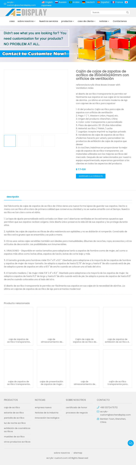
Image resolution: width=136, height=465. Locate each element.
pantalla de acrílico (14, 417)
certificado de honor (76, 407)
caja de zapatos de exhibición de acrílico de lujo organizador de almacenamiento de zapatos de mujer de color (117, 340)
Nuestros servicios (48, 21)
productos (66, 21)
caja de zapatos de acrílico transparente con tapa (18, 340)
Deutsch (90, 2)
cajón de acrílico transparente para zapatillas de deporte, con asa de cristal (117, 383)
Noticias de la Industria (46, 412)
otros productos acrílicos (17, 441)
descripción (13, 196)
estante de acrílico (14, 412)
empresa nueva (43, 407)
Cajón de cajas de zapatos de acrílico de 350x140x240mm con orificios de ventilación (84, 340)
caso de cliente (86, 21)
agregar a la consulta (91, 176)
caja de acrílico (42, 53)
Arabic (76, 2)
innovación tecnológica (47, 417)
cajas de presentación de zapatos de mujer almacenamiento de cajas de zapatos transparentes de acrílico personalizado (51, 383)
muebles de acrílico (14, 436)
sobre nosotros (26, 21)
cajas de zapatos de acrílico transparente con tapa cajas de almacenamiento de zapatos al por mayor (18, 383)
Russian (63, 2)
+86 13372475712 (109, 407)
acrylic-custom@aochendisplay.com (21, 4)
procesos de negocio (77, 412)
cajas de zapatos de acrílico (69, 53)
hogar (10, 53)
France (119, 2)
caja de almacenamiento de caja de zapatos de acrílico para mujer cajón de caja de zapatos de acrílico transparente (52, 340)
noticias (103, 21)
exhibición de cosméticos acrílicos (17, 430)
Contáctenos (120, 21)
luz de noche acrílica (15, 423)
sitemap (78, 452)
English (49, 2)
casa (11, 21)
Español (105, 2)
